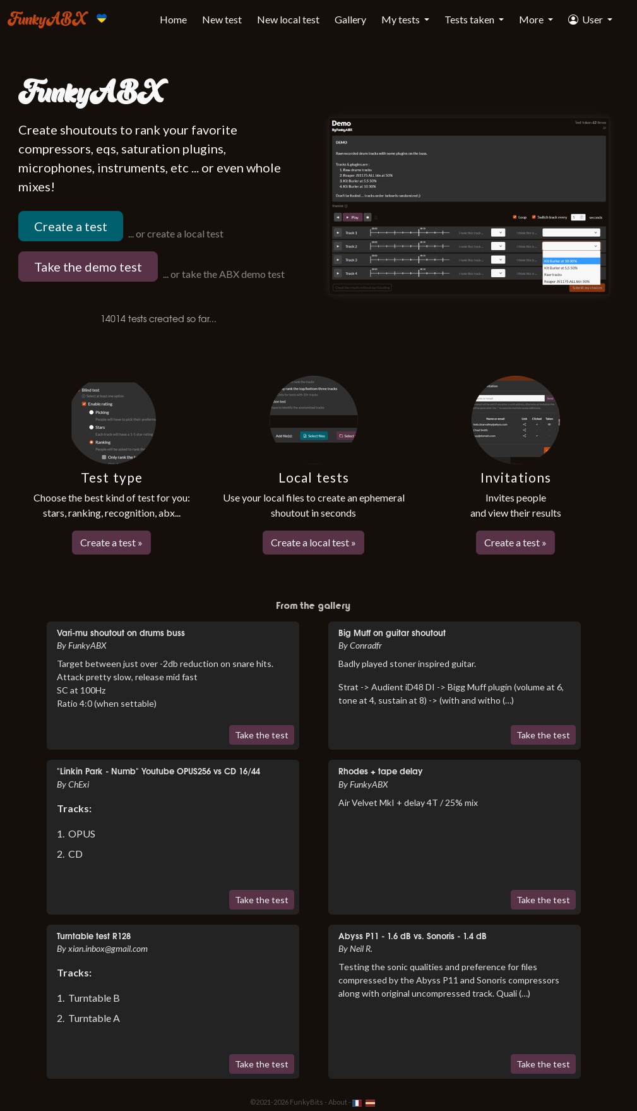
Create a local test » (313, 542)
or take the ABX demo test (227, 274)
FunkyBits (306, 1102)
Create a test (70, 226)
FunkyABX (47, 18)
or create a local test (179, 233)
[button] (590, 19)
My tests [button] (401, 19)
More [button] (532, 19)
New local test (288, 19)
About (337, 1102)
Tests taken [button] (470, 19)
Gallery (350, 19)
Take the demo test (88, 266)
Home (173, 19)
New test (222, 19)
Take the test (262, 735)
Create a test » (111, 542)
